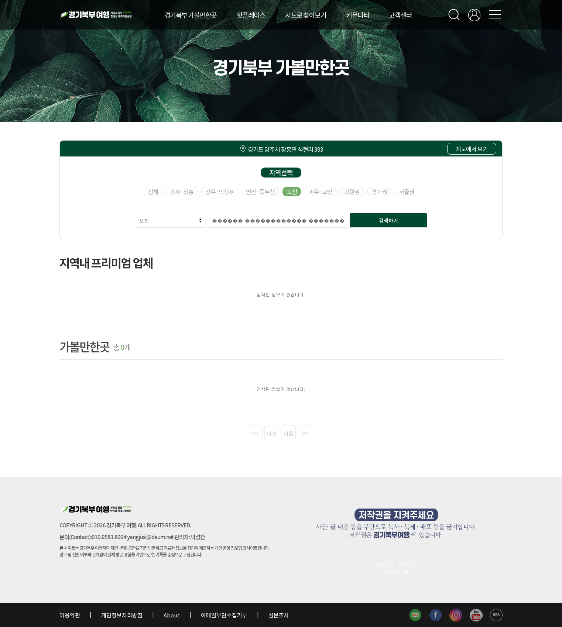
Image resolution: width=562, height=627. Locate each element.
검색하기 (388, 220)
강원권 (352, 191)
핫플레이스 (251, 15)
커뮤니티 (357, 15)
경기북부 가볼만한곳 (190, 15)
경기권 (379, 191)
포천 (292, 191)
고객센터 (400, 15)
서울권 (406, 191)
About (171, 615)
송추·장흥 (181, 191)
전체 (153, 191)
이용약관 (70, 615)
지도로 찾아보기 (305, 15)
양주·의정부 (219, 191)
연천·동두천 (260, 191)
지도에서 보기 (472, 148)
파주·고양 (320, 191)
